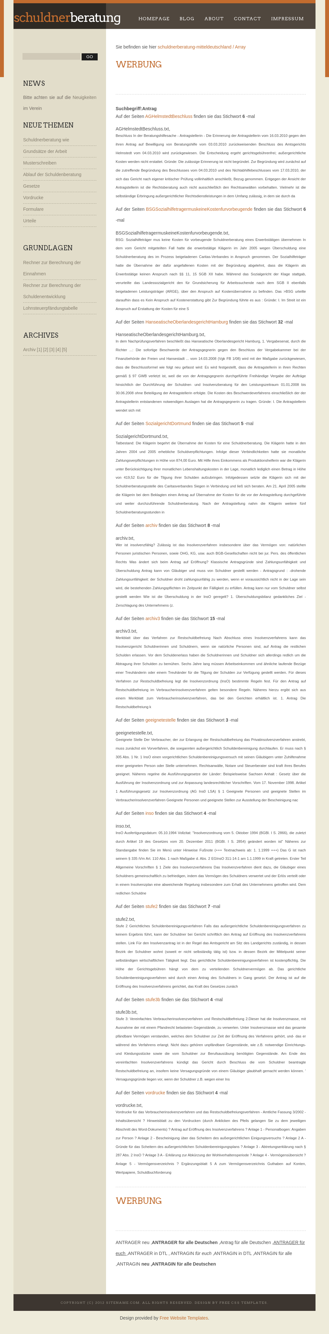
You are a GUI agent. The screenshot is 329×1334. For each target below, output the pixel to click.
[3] (52, 349)
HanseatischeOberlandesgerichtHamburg (187, 322)
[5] (64, 349)
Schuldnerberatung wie (46, 139)
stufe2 (152, 906)
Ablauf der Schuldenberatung (52, 174)
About (214, 18)
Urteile (29, 220)
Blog (187, 18)
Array (240, 46)
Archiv (29, 349)
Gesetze (31, 186)
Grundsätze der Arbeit (45, 151)
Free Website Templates (184, 1318)
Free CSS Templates (243, 1302)
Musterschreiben (40, 162)
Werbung (139, 64)
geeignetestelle (161, 720)
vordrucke (155, 1092)
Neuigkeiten (84, 97)
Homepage (154, 18)
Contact (247, 18)
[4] (59, 349)
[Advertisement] (191, 79)
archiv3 (153, 618)
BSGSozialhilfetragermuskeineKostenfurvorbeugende (199, 209)
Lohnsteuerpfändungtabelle (50, 308)
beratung (66, 17)
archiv (151, 525)
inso (150, 813)
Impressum (287, 18)
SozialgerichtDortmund (168, 423)
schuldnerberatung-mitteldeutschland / (196, 46)
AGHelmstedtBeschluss (168, 116)
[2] (46, 349)
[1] (40, 349)
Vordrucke (33, 197)
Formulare (33, 209)
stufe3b (153, 999)
